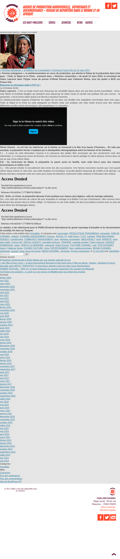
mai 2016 (4, 405)
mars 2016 (5, 411)
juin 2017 (4, 375)
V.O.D (83, 236)
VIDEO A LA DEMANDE (32, 245)
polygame (65, 251)
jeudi (98, 239)
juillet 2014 (5, 455)
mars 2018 (5, 357)
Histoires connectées (70, 239)
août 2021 (4, 292)
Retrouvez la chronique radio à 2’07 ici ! (20, 85)
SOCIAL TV (61, 236)
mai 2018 (4, 354)
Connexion (5, 473)
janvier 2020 (6, 322)
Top (113, 554)
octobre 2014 (6, 449)
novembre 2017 (7, 366)
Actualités (35, 233)
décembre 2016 (7, 387)
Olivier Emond (62, 245)
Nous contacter (108, 507)
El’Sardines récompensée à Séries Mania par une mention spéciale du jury (35, 260)
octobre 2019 (6, 325)
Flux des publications (10, 476)
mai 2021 (4, 298)
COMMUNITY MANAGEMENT (38, 239)
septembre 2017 (8, 369)
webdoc (15, 236)
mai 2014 (4, 461)
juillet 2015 (5, 425)
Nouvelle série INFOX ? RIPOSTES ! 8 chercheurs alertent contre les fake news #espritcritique (45, 266)
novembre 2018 (7, 349)
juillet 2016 (5, 399)
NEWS (80, 22)
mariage (91, 236)
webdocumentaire (83, 248)
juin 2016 (4, 402)
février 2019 (5, 343)
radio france (73, 236)
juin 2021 (4, 295)
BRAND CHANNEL (102, 248)
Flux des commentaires (11, 478)
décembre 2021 (7, 286)
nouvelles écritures (51, 242)
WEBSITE (107, 239)
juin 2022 (4, 281)
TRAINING (66, 242)
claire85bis (114, 251)
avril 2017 (4, 378)
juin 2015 (4, 428)
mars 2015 (5, 437)
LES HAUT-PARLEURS (33, 22)
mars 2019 (5, 340)
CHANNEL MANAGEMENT (33, 236)
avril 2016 (4, 408)
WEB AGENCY (88, 239)
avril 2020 (4, 316)
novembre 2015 (7, 419)
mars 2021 (5, 304)
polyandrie (105, 233)
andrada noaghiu (81, 242)
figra (71, 248)
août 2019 (4, 328)
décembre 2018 (7, 346)
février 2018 (5, 360)
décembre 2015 (7, 416)
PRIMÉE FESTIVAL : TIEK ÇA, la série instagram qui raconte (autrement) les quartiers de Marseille (47, 269)
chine (46, 248)
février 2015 (5, 440)
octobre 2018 (6, 351)
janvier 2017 (6, 384)
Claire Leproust (97, 242)
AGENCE (89, 22)
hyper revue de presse (30, 251)
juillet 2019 (5, 331)
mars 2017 (5, 381)
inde (94, 245)
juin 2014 (4, 458)
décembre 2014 (7, 446)
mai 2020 (4, 313)
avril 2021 (4, 301)
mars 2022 (5, 284)
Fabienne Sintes (15, 248)
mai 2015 (4, 431)
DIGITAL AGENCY (32, 242)
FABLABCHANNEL (105, 236)
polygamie (5, 251)
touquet (14, 251)
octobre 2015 (6, 422)
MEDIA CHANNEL (50, 251)
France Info (17, 242)
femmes (51, 236)
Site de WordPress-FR (10, 481)
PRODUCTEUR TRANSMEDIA (84, 233)
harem (3, 248)
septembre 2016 (8, 396)
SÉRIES (52, 22)
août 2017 (4, 372)
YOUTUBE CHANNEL (80, 245)
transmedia (62, 233)
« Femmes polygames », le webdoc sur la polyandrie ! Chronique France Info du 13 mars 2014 (45, 70)
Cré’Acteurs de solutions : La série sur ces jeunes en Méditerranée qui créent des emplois (42, 272)
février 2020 (5, 319)
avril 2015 (4, 434)
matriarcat (49, 245)
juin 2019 (4, 334)
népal (17, 245)
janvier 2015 (6, 443)
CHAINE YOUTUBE (33, 248)
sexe (56, 239)
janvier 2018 (6, 363)
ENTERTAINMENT (59, 248)
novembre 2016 (7, 390)
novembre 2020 (7, 310)
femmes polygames (80, 251)
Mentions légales (108, 510)
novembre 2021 (7, 289)
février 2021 (5, 307)
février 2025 (5, 278)
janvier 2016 (6, 414)
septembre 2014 (8, 452)
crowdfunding (16, 239)
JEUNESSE (66, 22)
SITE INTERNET (105, 245)
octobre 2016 (6, 393)
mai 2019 (4, 337)
